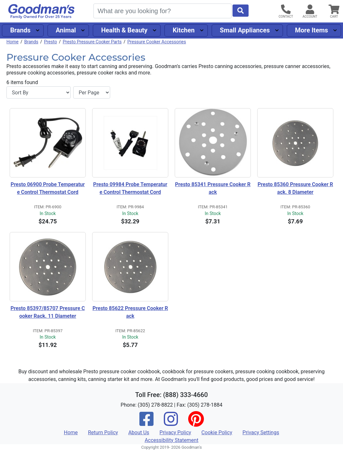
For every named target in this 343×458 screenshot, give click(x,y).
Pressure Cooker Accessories (157, 41)
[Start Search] (241, 10)
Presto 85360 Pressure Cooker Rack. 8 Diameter (295, 188)
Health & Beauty (124, 30)
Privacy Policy (175, 432)
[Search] (162, 11)
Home (12, 41)
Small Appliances (245, 30)
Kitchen (184, 30)
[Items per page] (91, 92)
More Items (311, 30)
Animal (66, 30)
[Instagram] (171, 423)
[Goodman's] (41, 11)
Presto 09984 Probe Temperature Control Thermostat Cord (130, 188)
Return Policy (103, 432)
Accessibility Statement (171, 440)
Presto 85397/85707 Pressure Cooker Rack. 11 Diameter (48, 312)
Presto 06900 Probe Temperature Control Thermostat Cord (48, 188)
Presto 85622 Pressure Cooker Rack (130, 312)
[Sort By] (38, 92)
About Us (138, 432)
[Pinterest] (196, 423)
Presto (50, 41)
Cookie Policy (216, 432)
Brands (20, 30)
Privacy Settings (260, 432)
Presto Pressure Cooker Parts (92, 41)
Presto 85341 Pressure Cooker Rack (213, 188)
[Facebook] (146, 423)
